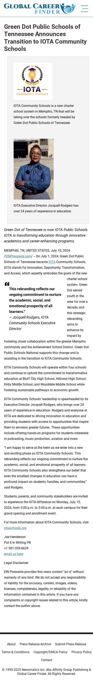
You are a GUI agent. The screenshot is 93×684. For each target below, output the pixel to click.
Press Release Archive (35, 644)
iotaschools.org (15, 528)
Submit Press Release (70, 644)
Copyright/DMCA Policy (50, 652)
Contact (46, 660)
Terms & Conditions (15, 652)
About (11, 644)
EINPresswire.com (18, 256)
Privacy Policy (81, 652)
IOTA (52, 262)
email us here (13, 554)
